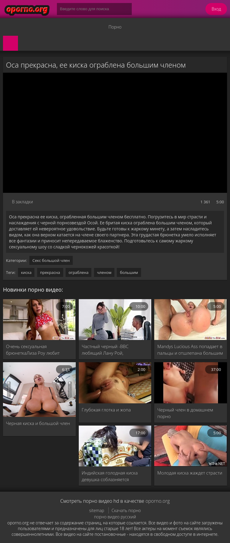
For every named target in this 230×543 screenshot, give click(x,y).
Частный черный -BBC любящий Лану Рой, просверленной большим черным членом (109, 349)
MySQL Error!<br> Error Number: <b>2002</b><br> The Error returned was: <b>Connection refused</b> (115, 133)
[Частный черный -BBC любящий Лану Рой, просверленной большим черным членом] (115, 319)
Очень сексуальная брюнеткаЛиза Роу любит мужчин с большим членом (34, 349)
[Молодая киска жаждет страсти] (190, 446)
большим (129, 272)
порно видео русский (115, 517)
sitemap (96, 510)
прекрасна (50, 272)
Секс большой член (50, 260)
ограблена (79, 272)
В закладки (22, 202)
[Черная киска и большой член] (39, 389)
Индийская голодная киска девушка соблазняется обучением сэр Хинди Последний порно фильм (110, 476)
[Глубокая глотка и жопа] (115, 382)
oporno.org (158, 501)
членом (104, 272)
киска (26, 272)
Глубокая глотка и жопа (106, 410)
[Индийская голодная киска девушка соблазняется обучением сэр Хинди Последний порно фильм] (115, 446)
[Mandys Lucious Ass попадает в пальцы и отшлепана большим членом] (190, 319)
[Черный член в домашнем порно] (190, 382)
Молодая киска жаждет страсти (189, 473)
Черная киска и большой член (38, 423)
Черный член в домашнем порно (185, 413)
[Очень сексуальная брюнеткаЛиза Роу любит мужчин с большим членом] (39, 319)
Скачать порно (126, 510)
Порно (114, 27)
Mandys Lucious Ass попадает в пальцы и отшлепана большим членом (190, 349)
